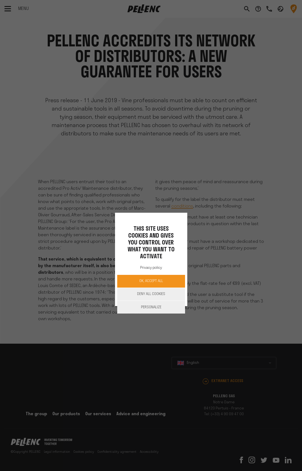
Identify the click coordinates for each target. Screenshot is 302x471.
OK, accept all (151, 281)
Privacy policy (151, 268)
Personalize (151, 307)
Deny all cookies (151, 294)
